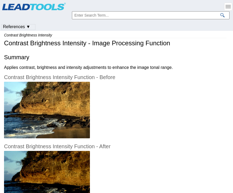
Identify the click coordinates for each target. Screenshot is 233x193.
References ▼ (16, 26)
